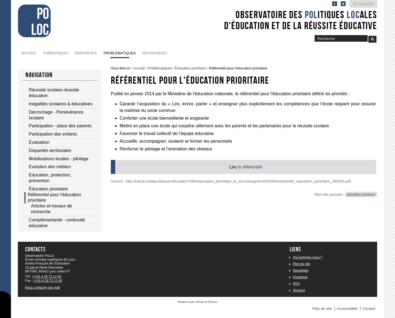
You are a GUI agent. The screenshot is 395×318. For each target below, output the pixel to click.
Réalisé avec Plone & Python (197, 301)
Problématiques (119, 53)
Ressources (155, 53)
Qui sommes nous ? (307, 257)
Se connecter (363, 4)
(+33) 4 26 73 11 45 (47, 281)
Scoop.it (299, 290)
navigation (39, 74)
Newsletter (301, 270)
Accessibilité (347, 308)
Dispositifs (86, 53)
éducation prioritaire (361, 194)
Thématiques (55, 53)
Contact (368, 308)
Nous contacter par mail (42, 287)
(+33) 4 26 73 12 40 (46, 276)
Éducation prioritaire (190, 68)
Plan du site (301, 264)
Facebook (300, 277)
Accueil (28, 53)
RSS (296, 284)
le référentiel (250, 167)
